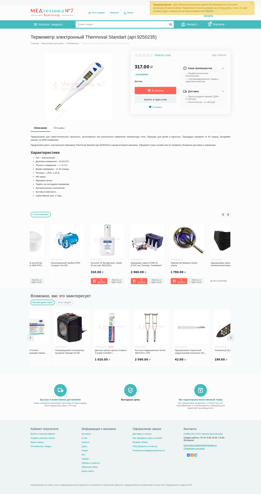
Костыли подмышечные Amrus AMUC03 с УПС (168, 351)
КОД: (214, 55)
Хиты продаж (98, 12)
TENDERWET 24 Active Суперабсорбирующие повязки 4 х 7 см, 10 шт (49, 351)
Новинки (114, 12)
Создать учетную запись (43, 438)
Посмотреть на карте (194, 448)
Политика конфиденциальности (149, 450)
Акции (130, 12)
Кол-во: (139, 81)
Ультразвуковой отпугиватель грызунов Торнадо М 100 (88, 351)
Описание (40, 127)
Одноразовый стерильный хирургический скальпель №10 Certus (208, 351)
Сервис (85, 459)
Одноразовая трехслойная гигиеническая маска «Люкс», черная (208, 264)
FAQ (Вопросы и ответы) (145, 446)
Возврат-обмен (140, 442)
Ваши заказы (37, 442)
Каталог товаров (50, 24)
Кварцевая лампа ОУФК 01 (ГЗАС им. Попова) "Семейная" (128, 264)
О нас (84, 438)
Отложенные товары (41, 446)
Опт (83, 454)
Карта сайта (88, 471)
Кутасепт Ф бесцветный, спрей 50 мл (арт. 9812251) (88, 264)
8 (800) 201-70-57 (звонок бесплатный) (203, 434)
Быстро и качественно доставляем (60, 399)
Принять (209, 11)
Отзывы (59, 127)
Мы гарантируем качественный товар (200, 399)
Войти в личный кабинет (43, 434)
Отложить (155, 107)
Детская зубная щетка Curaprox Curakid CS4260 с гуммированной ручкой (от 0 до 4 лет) (129, 351)
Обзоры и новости (91, 463)
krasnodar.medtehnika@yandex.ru (200, 445)
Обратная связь (90, 467)
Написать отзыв (163, 55)
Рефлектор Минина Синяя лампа (166, 264)
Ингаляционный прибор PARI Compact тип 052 (47, 264)
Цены (84, 446)
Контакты (86, 434)
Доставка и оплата (142, 434)
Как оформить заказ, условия (147, 438)
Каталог (85, 442)
